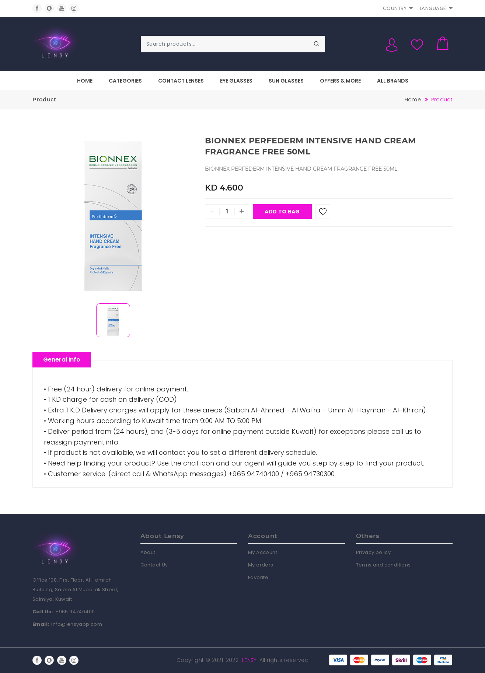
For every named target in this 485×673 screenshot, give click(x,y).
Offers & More (340, 80)
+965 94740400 (75, 611)
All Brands (392, 80)
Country (398, 8)
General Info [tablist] (61, 359)
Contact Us (154, 564)
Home (85, 80)
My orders (260, 564)
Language (436, 8)
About (148, 552)
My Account (262, 552)
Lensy (249, 660)
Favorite (258, 577)
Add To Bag (282, 211)
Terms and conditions (383, 564)
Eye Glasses (236, 80)
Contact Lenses (181, 80)
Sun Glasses (286, 80)
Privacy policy (373, 552)
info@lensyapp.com (76, 624)
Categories (125, 80)
